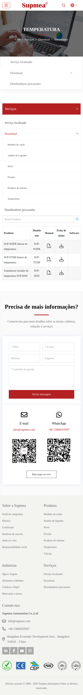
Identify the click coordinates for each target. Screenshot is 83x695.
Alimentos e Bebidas (13, 580)
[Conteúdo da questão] (41, 376)
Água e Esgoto (9, 574)
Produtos (50, 505)
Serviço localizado (21, 62)
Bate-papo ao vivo (41, 474)
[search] (64, 5)
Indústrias (9, 565)
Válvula (48, 553)
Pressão (11, 177)
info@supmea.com (24, 429)
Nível (10, 166)
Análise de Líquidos (17, 155)
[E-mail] (58, 347)
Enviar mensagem (41, 394)
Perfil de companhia (12, 514)
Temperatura (14, 198)
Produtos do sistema (17, 188)
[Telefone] (24, 358)
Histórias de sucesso (12, 534)
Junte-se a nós (9, 540)
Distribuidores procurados (25, 83)
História (6, 520)
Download (16, 73)
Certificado (8, 527)
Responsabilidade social (14, 547)
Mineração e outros (12, 593)
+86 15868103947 (59, 429)
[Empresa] (58, 358)
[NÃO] (24, 347)
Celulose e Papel (10, 587)
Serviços (50, 565)
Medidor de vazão (16, 144)
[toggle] (6, 5)
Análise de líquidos (53, 520)
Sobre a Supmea (14, 505)
